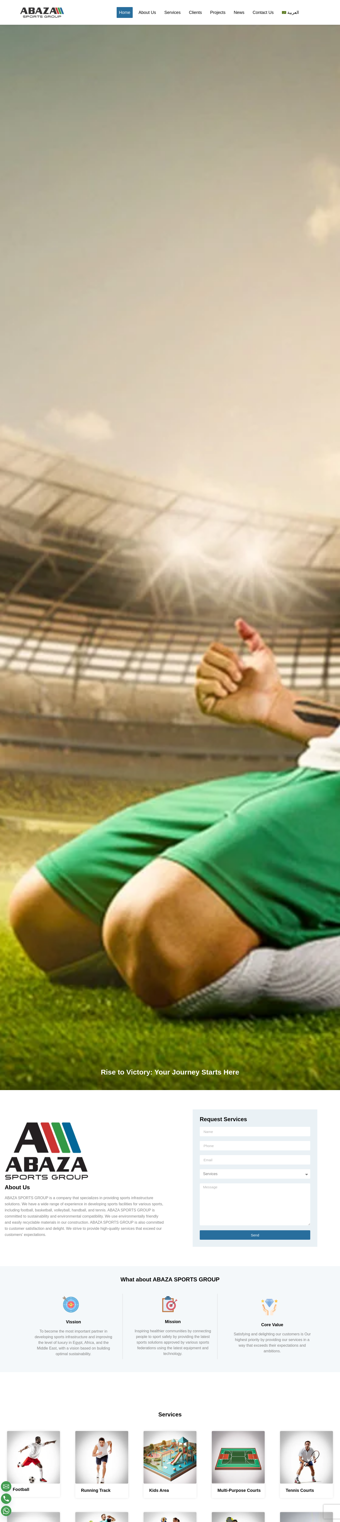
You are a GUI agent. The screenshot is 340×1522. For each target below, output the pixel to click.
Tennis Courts (300, 1490)
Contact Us (263, 12)
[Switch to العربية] (290, 12)
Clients (195, 12)
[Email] (6, 1486)
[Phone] (6, 1498)
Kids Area (159, 1490)
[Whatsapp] (6, 1511)
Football (21, 1489)
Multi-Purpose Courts (239, 1490)
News (239, 12)
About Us (147, 12)
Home (124, 12)
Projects (217, 12)
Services (172, 12)
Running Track (95, 1490)
